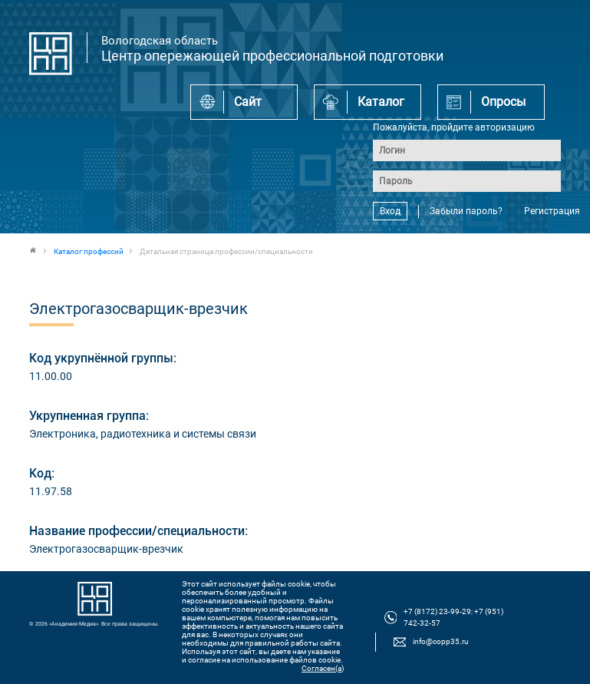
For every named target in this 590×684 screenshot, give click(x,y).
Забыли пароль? (466, 211)
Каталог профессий (89, 251)
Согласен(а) (323, 668)
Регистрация (552, 211)
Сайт (248, 101)
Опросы (503, 101)
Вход (390, 211)
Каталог (381, 101)
